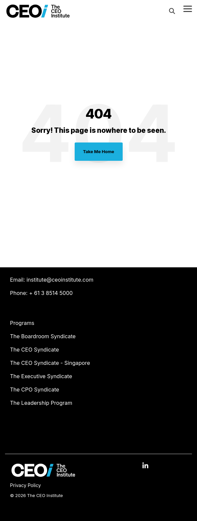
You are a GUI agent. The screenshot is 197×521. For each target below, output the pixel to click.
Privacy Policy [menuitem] (25, 485)
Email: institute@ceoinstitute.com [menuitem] (51, 279)
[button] (145, 466)
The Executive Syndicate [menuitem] (41, 376)
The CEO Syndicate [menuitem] (34, 349)
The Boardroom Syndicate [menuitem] (43, 336)
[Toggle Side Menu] (187, 8)
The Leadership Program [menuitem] (41, 402)
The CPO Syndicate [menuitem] (34, 389)
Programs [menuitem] (22, 323)
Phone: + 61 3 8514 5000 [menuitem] (41, 293)
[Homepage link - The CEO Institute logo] (43, 475)
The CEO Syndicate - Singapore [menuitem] (50, 363)
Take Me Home (98, 151)
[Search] (172, 11)
